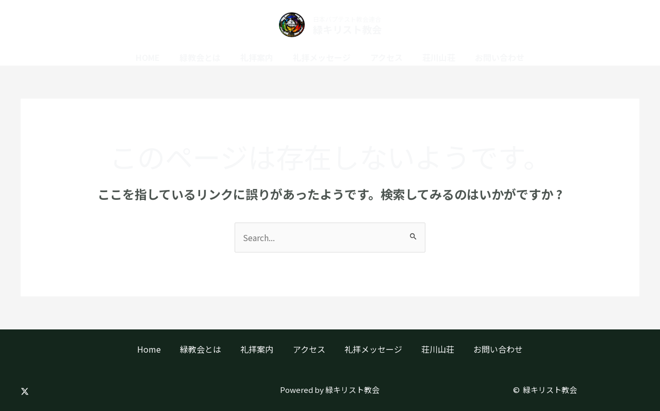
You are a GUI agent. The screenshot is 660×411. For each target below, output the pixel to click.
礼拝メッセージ (322, 57)
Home (157, 57)
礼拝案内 (259, 57)
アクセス (383, 57)
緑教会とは (206, 57)
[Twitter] (25, 391)
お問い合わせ (490, 57)
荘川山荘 (432, 57)
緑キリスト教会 (347, 29)
